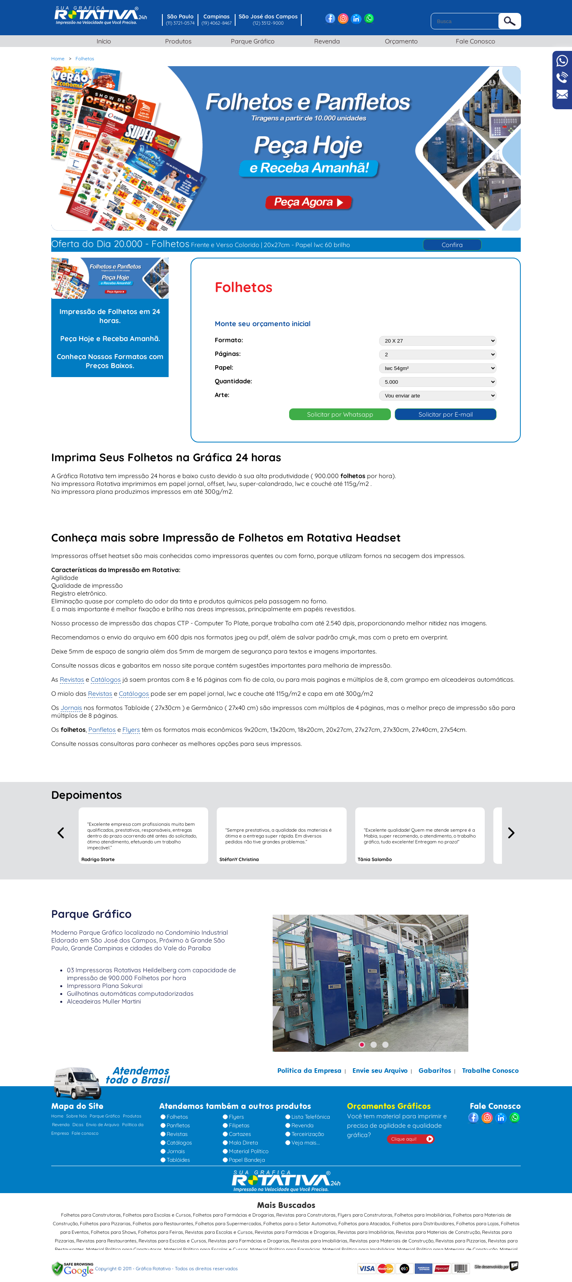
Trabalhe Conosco (490, 1067)
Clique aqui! (403, 1135)
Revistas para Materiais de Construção (438, 1228)
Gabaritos (435, 1067)
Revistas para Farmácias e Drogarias (295, 1228)
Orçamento (397, 41)
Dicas (77, 1121)
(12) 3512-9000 (268, 23)
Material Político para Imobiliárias (358, 1245)
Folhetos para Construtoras (91, 1211)
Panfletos (102, 725)
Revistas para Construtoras (306, 1211)
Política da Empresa (309, 1067)
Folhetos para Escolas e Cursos (157, 1211)
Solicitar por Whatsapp (340, 410)
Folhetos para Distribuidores (423, 1219)
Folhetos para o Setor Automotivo (299, 1219)
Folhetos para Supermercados (228, 1219)
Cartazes (240, 1130)
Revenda (323, 41)
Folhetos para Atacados (364, 1219)
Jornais (71, 704)
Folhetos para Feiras (160, 1228)
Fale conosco (85, 1129)
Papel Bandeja (247, 1156)
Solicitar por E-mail (446, 410)
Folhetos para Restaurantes (163, 1219)
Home (57, 1112)
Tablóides (178, 1156)
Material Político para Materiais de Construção (447, 1245)
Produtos (174, 41)
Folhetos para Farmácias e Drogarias (233, 1211)
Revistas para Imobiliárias (366, 1228)
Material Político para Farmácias (285, 1245)
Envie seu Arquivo (380, 1067)
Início (100, 41)
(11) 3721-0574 (180, 23)
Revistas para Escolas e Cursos (219, 1228)
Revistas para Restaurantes (106, 1237)
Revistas (72, 675)
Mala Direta (243, 1139)
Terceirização (307, 1130)
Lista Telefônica (310, 1113)
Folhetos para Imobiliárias (422, 1211)
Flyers (131, 725)
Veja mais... (305, 1139)
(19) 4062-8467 (216, 23)
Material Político (248, 1147)
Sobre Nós (76, 1112)
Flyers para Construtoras (365, 1211)
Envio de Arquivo (102, 1121)
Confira (452, 245)
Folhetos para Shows (113, 1228)
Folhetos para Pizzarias (105, 1219)
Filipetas (239, 1121)
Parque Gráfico (249, 41)
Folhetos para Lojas (477, 1219)
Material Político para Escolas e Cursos (206, 1245)
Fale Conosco (472, 41)
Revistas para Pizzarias (460, 1237)
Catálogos (106, 675)
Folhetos (177, 1113)
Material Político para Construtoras (124, 1245)
